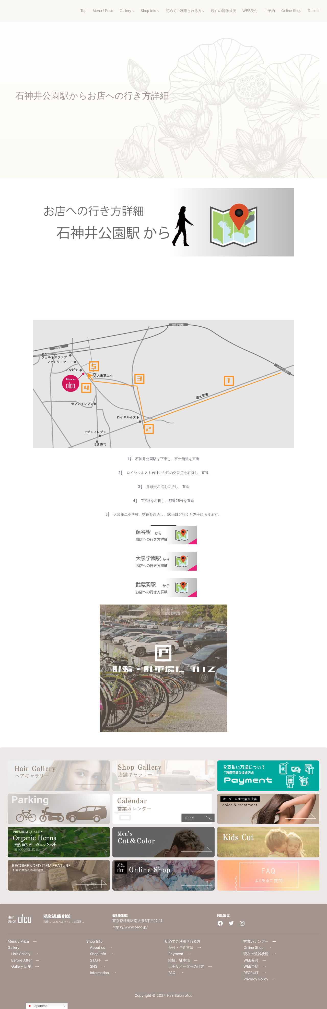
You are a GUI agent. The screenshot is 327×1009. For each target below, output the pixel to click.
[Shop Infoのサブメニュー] (158, 11)
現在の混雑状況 (259, 954)
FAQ (177, 972)
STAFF (99, 960)
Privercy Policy (259, 979)
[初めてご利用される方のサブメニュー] (203, 11)
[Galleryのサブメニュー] (133, 11)
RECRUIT (254, 972)
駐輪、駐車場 (182, 960)
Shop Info (102, 954)
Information (103, 972)
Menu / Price (24, 941)
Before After (25, 960)
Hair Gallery (21, 954)
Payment (179, 954)
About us (101, 947)
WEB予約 (254, 966)
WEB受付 (254, 960)
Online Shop (257, 947)
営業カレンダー (259, 941)
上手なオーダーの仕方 (190, 966)
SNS (97, 966)
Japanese (38, 1006)
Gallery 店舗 (25, 966)
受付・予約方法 (184, 947)
